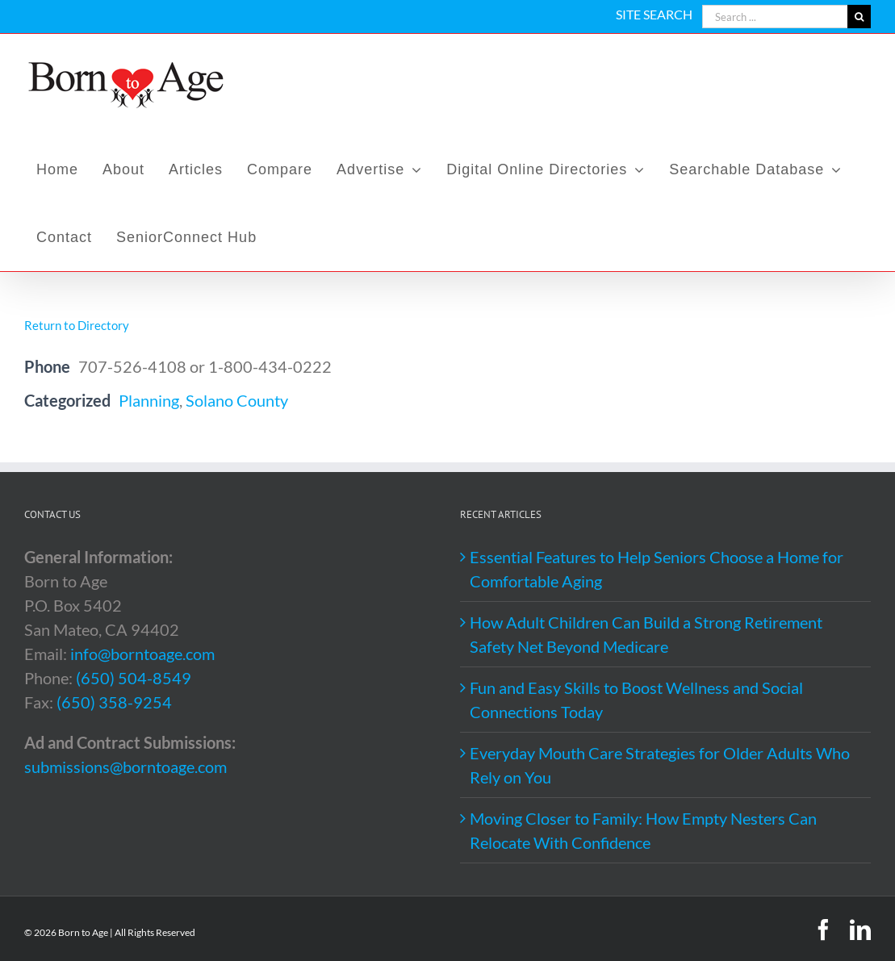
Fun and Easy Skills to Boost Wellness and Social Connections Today (636, 699)
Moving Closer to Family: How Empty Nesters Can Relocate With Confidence (643, 830)
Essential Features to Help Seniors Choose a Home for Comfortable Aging (656, 569)
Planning (149, 400)
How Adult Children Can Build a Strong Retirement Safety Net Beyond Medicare (646, 634)
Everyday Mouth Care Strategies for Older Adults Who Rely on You (660, 765)
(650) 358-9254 (114, 702)
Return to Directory (76, 325)
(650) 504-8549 (133, 677)
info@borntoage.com (142, 653)
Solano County (237, 400)
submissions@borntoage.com (125, 766)
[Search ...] (774, 16)
